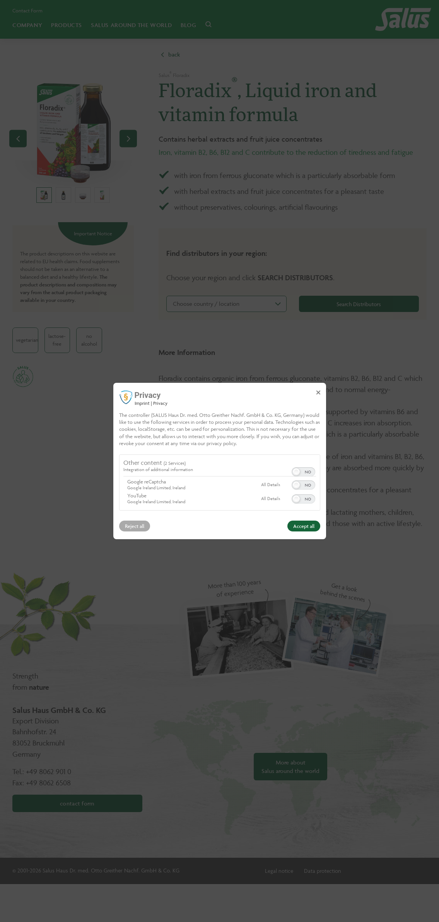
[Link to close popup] (318, 392)
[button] (296, 471)
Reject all (134, 526)
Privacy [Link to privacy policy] (160, 403)
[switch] (303, 471)
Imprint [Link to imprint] (142, 403)
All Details (270, 484)
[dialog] (219, 461)
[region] (219, 483)
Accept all (303, 526)
